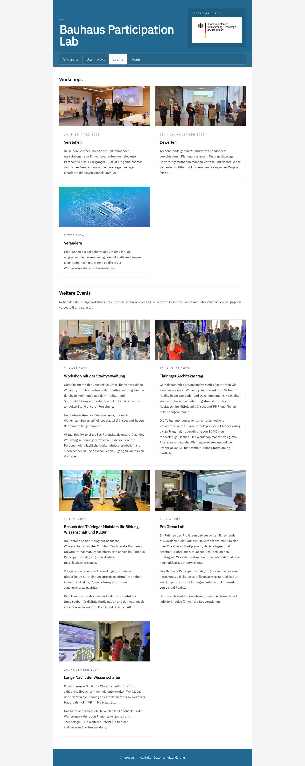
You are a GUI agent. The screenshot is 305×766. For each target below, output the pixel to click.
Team (135, 59)
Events (118, 59)
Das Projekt (96, 59)
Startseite (71, 59)
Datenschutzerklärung (169, 757)
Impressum (128, 757)
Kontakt (145, 757)
